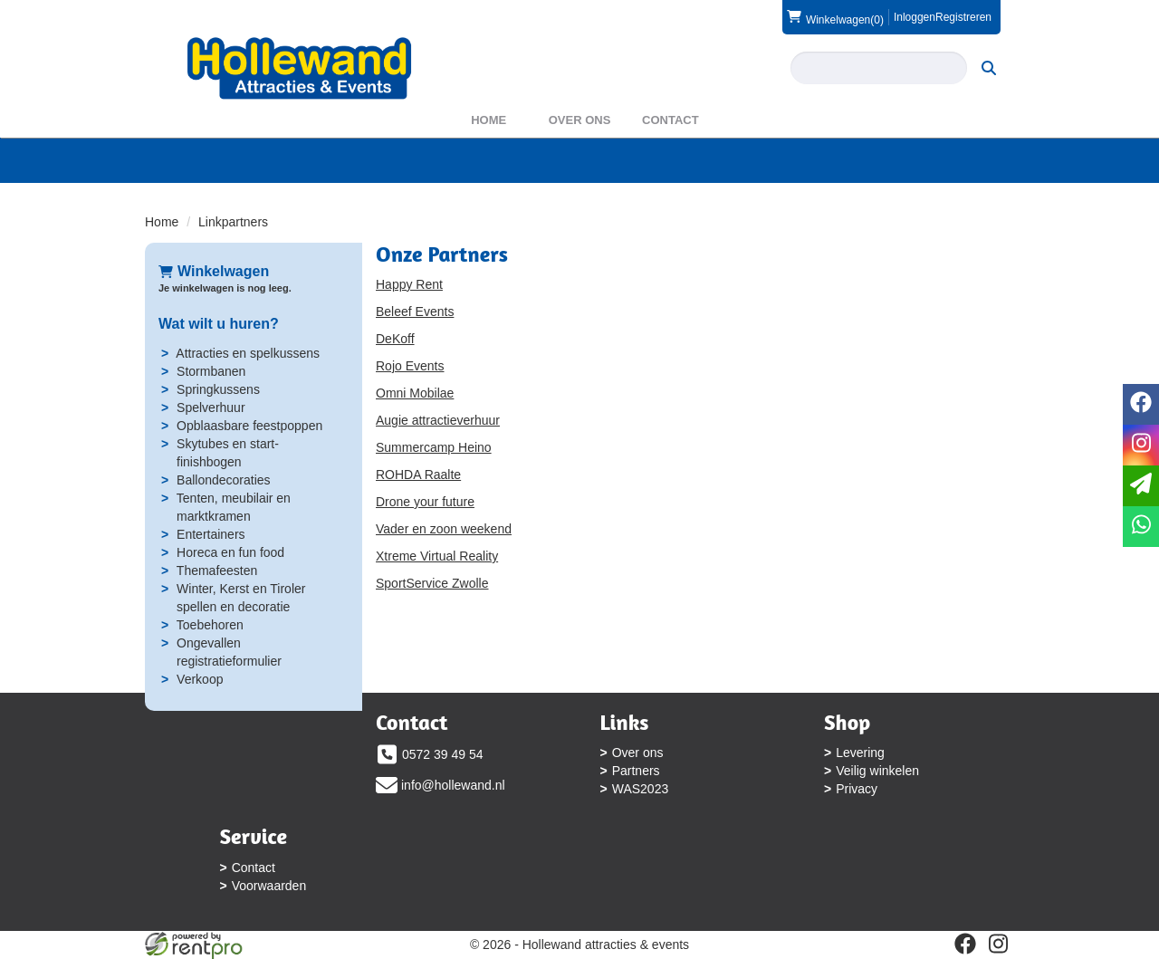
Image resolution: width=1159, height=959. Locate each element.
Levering (860, 752)
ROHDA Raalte (418, 474)
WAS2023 (640, 789)
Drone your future (425, 501)
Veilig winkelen (877, 770)
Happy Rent (409, 284)
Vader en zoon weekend (444, 529)
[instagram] (998, 943)
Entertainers (210, 534)
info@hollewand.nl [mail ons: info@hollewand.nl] (453, 785)
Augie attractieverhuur (438, 420)
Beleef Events (415, 311)
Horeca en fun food (230, 552)
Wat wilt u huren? (218, 323)
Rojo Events (410, 366)
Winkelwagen (213, 271)
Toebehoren (210, 625)
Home (488, 120)
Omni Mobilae (415, 393)
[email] (1141, 485)
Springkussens (218, 389)
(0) (835, 17)
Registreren (963, 17)
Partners (636, 770)
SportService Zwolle (432, 583)
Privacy (856, 789)
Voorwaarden (269, 885)
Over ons (580, 120)
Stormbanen (211, 371)
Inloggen (914, 17)
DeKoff (395, 338)
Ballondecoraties (224, 480)
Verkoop (200, 679)
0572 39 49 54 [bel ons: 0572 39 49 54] (443, 754)
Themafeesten (217, 570)
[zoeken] (989, 68)
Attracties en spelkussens (248, 353)
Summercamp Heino (434, 447)
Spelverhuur (211, 407)
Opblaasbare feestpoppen (249, 425)
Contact (670, 120)
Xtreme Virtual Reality (437, 556)
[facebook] (965, 943)
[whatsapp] (1141, 526)
